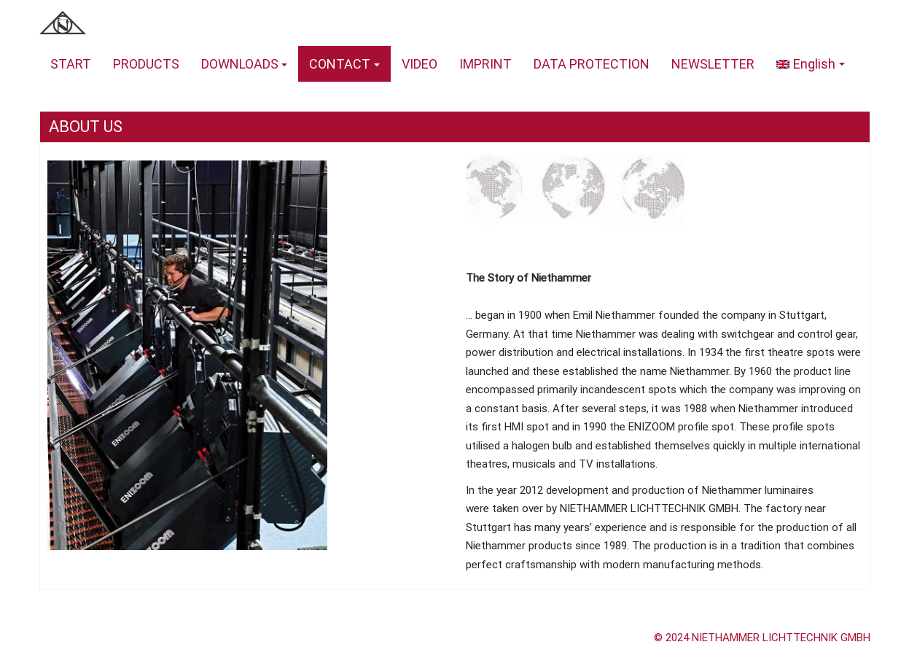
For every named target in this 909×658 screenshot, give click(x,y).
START (70, 63)
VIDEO (419, 63)
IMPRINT (485, 63)
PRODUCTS (146, 63)
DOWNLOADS (239, 63)
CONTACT (339, 63)
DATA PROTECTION (591, 63)
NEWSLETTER (712, 63)
